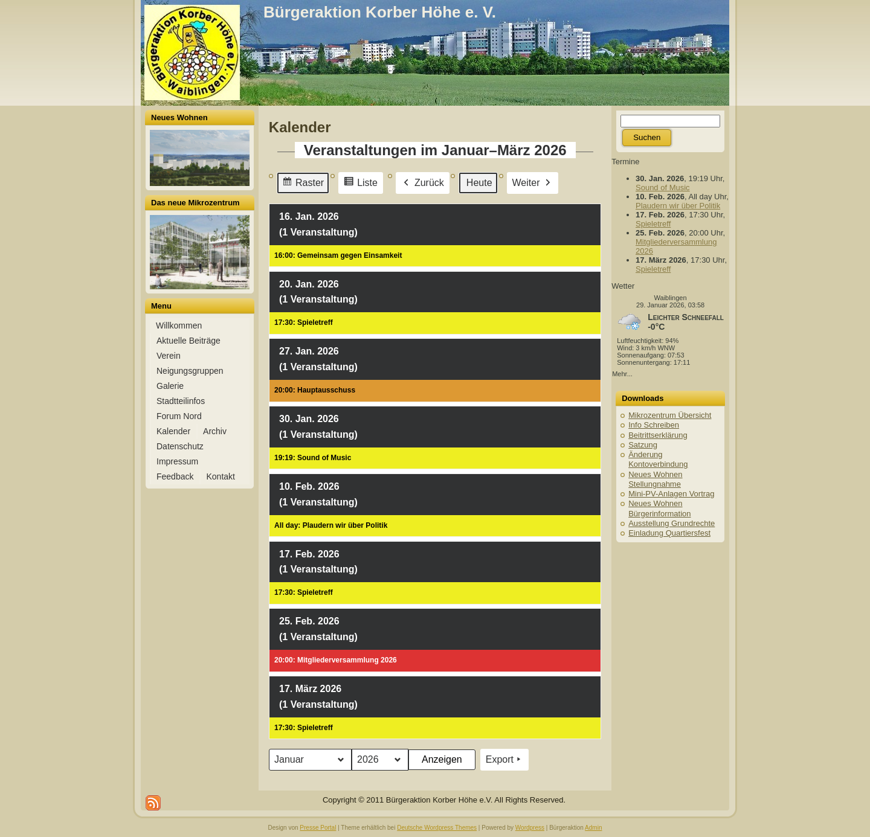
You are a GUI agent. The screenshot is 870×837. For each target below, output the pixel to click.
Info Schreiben (653, 424)
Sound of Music (663, 187)
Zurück (422, 182)
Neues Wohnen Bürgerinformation (659, 508)
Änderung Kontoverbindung (658, 459)
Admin (593, 827)
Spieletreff (653, 223)
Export (504, 760)
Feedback (174, 476)
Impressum (177, 461)
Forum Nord (179, 416)
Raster (303, 184)
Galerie (170, 386)
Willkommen (179, 325)
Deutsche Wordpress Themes (437, 827)
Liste (360, 184)
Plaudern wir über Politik (678, 205)
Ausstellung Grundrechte (671, 523)
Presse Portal (318, 827)
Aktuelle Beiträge (188, 340)
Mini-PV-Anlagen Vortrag (671, 493)
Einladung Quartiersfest (669, 532)
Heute (479, 182)
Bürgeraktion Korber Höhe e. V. (379, 12)
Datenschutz (180, 446)
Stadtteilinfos (180, 401)
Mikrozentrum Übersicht (669, 415)
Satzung (642, 444)
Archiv (215, 431)
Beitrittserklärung (658, 435)
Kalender (173, 431)
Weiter (532, 182)
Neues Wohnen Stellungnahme (655, 479)
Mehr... (622, 373)
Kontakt (220, 476)
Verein (168, 356)
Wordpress (529, 827)
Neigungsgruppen (190, 371)
